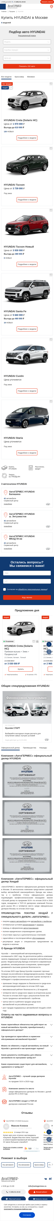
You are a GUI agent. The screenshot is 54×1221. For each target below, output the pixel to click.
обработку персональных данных (32, 589)
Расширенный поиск (27, 36)
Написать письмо (42, 1199)
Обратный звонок (14, 1199)
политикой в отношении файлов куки (18, 1209)
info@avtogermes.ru (37, 1186)
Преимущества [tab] (29, 748)
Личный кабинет (41, 1192)
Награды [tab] (43, 748)
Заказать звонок (47, 2)
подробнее (8, 504)
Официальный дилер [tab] (10, 748)
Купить (21, 669)
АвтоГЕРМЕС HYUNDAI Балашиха (17, 1121)
